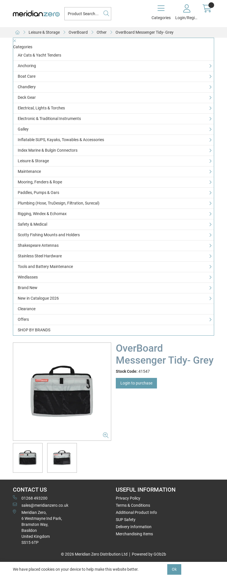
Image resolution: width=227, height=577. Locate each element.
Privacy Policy (128, 498)
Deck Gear (27, 97)
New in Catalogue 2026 (38, 298)
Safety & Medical (32, 224)
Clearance (26, 308)
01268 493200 (30, 497)
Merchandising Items (134, 534)
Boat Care (26, 76)
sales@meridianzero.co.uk (40, 505)
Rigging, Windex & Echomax (42, 213)
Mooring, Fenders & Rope (40, 182)
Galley (23, 129)
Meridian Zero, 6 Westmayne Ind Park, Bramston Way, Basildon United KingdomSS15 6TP (37, 527)
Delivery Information (134, 526)
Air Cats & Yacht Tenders (39, 55)
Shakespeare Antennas (38, 245)
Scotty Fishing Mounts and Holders (49, 235)
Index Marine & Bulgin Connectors (47, 150)
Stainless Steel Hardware (40, 256)
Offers (23, 319)
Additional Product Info (136, 512)
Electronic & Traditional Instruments (49, 118)
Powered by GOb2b (149, 554)
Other (102, 32)
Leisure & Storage (44, 32)
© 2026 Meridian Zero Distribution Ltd (94, 554)
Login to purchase (136, 383)
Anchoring (27, 65)
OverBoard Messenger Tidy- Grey (145, 32)
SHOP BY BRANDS (34, 330)
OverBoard (78, 32)
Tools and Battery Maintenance (45, 266)
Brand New (27, 287)
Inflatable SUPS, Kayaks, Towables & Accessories (61, 139)
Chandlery (27, 87)
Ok (174, 569)
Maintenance (29, 171)
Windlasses (28, 277)
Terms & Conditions (133, 505)
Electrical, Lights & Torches (41, 108)
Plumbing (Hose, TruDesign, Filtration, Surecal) (58, 203)
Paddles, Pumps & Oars (38, 192)
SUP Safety (126, 519)
